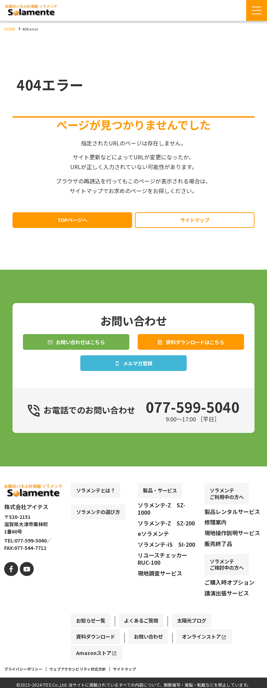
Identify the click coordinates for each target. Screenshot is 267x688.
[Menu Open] (256, 10)
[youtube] (24, 594)
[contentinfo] (133, 590)
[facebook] (10, 594)
